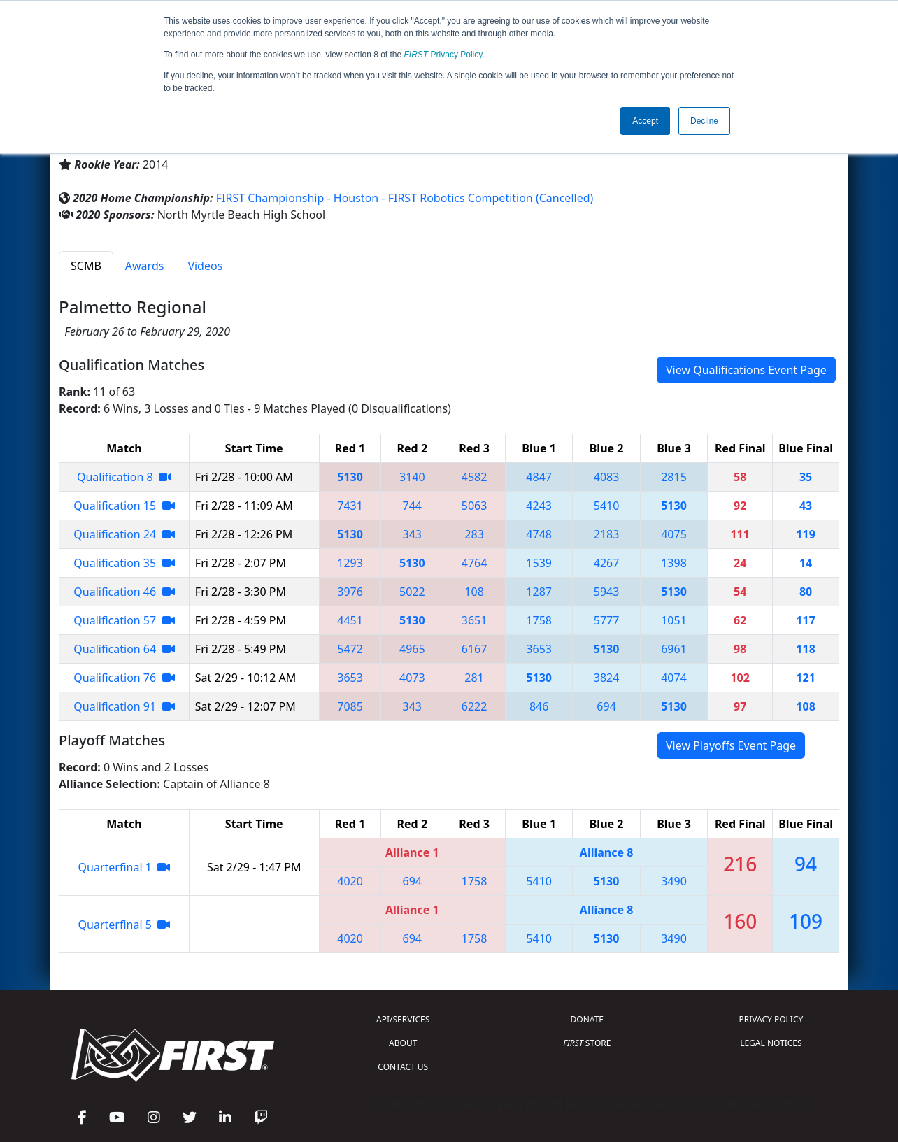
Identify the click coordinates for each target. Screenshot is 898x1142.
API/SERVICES (402, 1019)
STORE (587, 1043)
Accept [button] (645, 121)
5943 (607, 591)
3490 (674, 881)
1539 (539, 563)
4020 (350, 881)
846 (538, 706)
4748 (539, 534)
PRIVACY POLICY (771, 1019)
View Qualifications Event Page (746, 370)
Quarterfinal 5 (124, 924)
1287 (539, 591)
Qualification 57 (123, 620)
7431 (350, 505)
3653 (539, 649)
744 (412, 505)
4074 (674, 677)
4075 (674, 534)
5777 (607, 620)
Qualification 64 (123, 649)
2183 (607, 534)
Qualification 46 (123, 591)
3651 (474, 620)
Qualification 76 (123, 677)
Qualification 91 (123, 706)
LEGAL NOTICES (771, 1043)
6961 (674, 649)
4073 (412, 677)
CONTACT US (403, 1067)
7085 (350, 706)
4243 (539, 505)
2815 (674, 477)
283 (473, 534)
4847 (539, 477)
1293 (350, 563)
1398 (674, 563)
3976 (350, 591)
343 (412, 534)
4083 (607, 477)
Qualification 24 (123, 534)
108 (473, 591)
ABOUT (403, 1043)
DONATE (587, 1019)
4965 (412, 649)
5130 (350, 477)
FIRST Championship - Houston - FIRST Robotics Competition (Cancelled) (405, 198)
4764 (474, 563)
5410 (607, 505)
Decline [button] (704, 121)
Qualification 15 (123, 505)
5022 (412, 591)
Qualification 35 (123, 563)
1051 (674, 620)
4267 (607, 563)
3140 (412, 477)
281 (473, 677)
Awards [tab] (144, 265)
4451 (350, 620)
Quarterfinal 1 (124, 867)
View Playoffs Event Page (731, 745)
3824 (607, 677)
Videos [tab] (204, 265)
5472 (350, 649)
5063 (474, 505)
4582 (474, 477)
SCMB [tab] (86, 265)
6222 (474, 706)
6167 (474, 649)
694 (606, 706)
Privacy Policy (443, 54)
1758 (539, 620)
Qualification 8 (124, 477)
